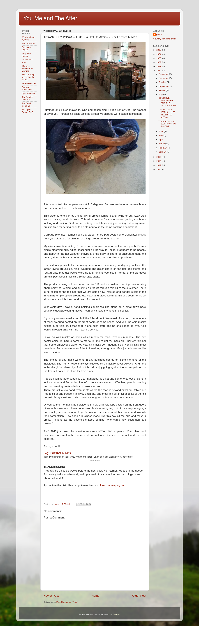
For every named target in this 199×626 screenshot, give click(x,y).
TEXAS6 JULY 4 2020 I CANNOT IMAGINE (167, 123)
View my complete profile (164, 39)
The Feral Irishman (26, 104)
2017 (159, 165)
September (164, 86)
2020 (159, 70)
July (161, 94)
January (163, 152)
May (161, 135)
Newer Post (51, 595)
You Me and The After (50, 18)
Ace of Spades (28, 43)
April (161, 139)
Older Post (139, 595)
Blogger (116, 614)
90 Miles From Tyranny (28, 38)
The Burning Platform (27, 98)
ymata (159, 34)
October (163, 82)
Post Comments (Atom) (67, 602)
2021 (159, 66)
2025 (159, 50)
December (164, 74)
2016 (159, 169)
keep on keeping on (112, 485)
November (164, 78)
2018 (159, 161)
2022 (159, 62)
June (161, 131)
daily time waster (26, 54)
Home (95, 595)
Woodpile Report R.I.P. (28, 110)
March (162, 143)
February (163, 148)
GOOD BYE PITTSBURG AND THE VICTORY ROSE (167, 102)
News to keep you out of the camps (28, 77)
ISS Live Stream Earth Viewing (28, 68)
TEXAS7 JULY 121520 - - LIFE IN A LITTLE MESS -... (166, 113)
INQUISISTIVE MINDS (57, 453)
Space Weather (29, 93)
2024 (159, 54)
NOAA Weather (29, 83)
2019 (159, 157)
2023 (159, 58)
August (162, 90)
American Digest (26, 48)
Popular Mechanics (27, 88)
